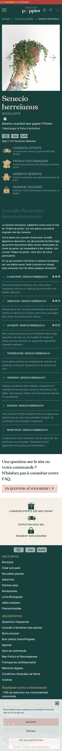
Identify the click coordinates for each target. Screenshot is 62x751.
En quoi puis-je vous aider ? (30, 488)
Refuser (31, 731)
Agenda (6, 645)
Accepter (31, 722)
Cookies (17, 747)
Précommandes (11, 608)
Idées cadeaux (11, 603)
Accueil (6, 19)
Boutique (7, 562)
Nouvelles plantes (13, 574)
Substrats (8, 579)
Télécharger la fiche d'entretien (21, 128)
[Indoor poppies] (31, 10)
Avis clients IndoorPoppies (18, 639)
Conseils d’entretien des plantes (22, 628)
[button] (57, 703)
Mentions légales (12, 668)
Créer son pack (11, 568)
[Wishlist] (50, 10)
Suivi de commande (14, 651)
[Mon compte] (44, 10)
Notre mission (10, 633)
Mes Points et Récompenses (19, 657)
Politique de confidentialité (35, 747)
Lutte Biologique (12, 597)
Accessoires (9, 591)
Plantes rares (10, 585)
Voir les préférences (31, 740)
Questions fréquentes (15, 622)
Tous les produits (24, 19)
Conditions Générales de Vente (21, 674)
